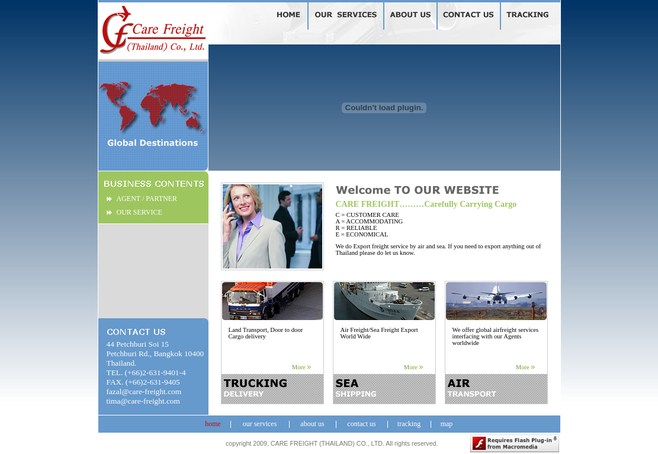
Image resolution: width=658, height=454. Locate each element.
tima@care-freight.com (143, 401)
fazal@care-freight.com (144, 391)
